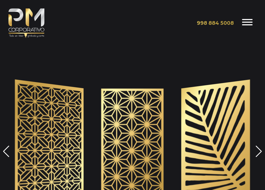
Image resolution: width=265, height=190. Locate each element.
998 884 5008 (215, 23)
